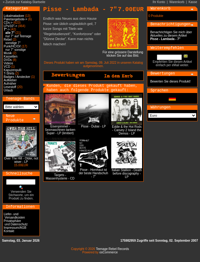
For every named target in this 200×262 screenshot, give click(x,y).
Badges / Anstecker (17, 77)
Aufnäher (10, 83)
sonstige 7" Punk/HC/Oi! (12, 44)
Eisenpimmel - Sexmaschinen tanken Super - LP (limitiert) (60, 130)
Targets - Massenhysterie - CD (60, 176)
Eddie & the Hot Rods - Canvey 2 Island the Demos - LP (126, 130)
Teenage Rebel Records (112, 249)
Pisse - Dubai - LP (93, 126)
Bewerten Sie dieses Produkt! (170, 81)
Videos (8, 63)
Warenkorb (177, 2)
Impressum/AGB (15, 227)
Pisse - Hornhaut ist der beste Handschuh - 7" (93, 173)
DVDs (8, 60)
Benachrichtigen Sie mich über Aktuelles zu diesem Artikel (171, 35)
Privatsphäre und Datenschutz (16, 222)
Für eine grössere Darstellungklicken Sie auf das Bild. (123, 52)
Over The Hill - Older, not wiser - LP (21, 160)
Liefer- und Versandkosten (14, 215)
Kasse (193, 2)
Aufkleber (10, 80)
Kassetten (10, 56)
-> (7, 29)
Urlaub (8, 90)
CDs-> (8, 22)
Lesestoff (10, 87)
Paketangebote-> (15, 19)
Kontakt (9, 231)
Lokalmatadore (14, 16)
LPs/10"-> (10, 26)
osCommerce (109, 252)
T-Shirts (9, 73)
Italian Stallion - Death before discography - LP (127, 173)
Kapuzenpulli (12, 70)
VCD (7, 66)
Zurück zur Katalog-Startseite (26, 2)
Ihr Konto (159, 2)
